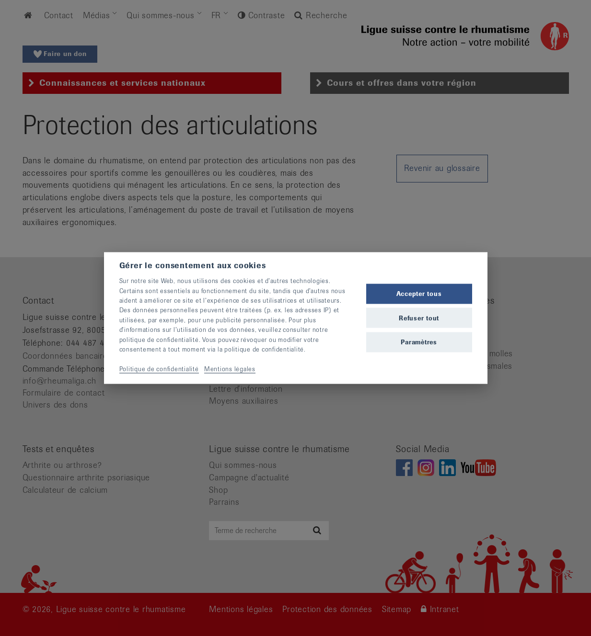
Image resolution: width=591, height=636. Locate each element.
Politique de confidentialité (159, 368)
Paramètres (419, 342)
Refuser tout (419, 318)
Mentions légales (229, 368)
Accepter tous (419, 294)
